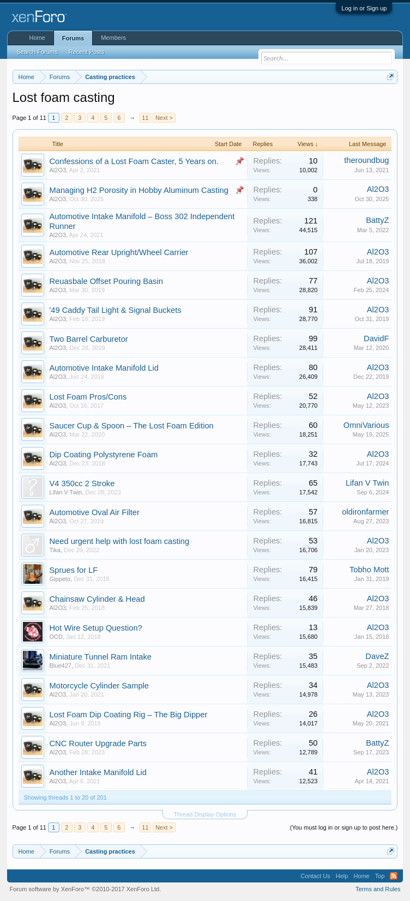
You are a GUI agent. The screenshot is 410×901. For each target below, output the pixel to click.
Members (113, 37)
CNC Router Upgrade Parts (98, 743)
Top (380, 876)
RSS (393, 876)
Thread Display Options (205, 814)
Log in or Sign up (364, 8)
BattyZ (377, 220)
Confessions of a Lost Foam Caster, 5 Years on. (134, 161)
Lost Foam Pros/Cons (88, 396)
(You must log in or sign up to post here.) (344, 827)
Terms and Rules (378, 889)
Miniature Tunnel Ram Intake (101, 656)
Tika (55, 550)
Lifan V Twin (66, 492)
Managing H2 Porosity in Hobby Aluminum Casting (139, 190)
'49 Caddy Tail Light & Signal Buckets (116, 310)
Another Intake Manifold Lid (98, 772)
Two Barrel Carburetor (89, 339)
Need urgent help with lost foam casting (120, 541)
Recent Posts (86, 52)
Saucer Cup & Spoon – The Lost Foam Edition (132, 425)
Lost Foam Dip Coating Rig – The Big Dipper (129, 714)
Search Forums (37, 52)
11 (145, 117)
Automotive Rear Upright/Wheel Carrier (119, 252)
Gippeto (60, 579)
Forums (73, 38)
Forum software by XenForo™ (85, 889)
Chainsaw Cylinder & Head (97, 599)
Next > (164, 117)
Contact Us (315, 876)
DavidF (376, 338)
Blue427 (60, 665)
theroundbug (366, 160)
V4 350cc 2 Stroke (82, 483)
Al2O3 (58, 170)
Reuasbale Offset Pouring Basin (106, 281)
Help (342, 876)
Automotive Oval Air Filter (95, 512)
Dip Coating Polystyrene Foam (104, 454)
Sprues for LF (74, 570)
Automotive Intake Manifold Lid (104, 368)
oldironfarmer (365, 511)
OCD (56, 636)
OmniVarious (366, 425)
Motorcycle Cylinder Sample (99, 685)
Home (37, 37)
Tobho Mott (369, 569)
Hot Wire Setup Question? (96, 628)
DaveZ (377, 656)
